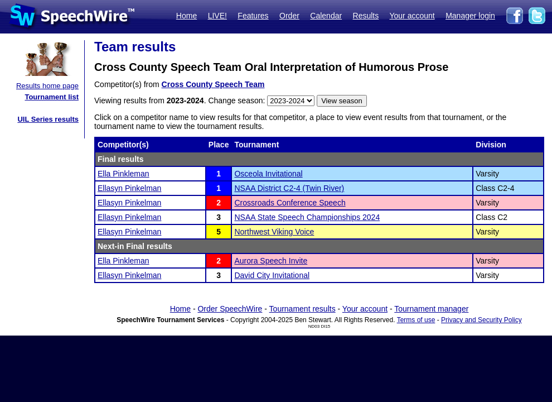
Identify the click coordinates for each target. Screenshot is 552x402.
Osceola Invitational (268, 173)
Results (366, 15)
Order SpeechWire (229, 308)
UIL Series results (48, 119)
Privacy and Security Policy (481, 320)
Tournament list (52, 97)
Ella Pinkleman (123, 173)
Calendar (326, 15)
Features (253, 15)
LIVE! (217, 15)
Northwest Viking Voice (274, 231)
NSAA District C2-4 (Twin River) (289, 188)
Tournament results (302, 308)
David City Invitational (271, 275)
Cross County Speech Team (213, 84)
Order (289, 15)
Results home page (47, 86)
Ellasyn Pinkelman (129, 188)
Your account (411, 15)
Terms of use (416, 320)
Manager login (470, 15)
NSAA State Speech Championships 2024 (307, 217)
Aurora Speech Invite (270, 260)
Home (186, 15)
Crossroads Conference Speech (289, 202)
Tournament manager (431, 308)
